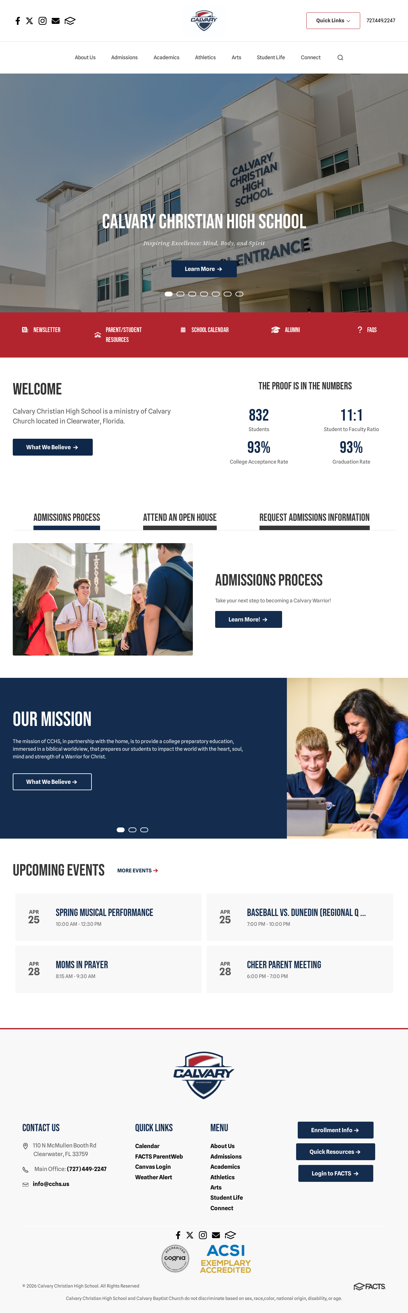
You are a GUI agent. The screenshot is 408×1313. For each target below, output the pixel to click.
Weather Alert (153, 1177)
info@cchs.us (51, 1184)
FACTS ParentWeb (159, 1156)
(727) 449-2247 (87, 1169)
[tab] (66, 520)
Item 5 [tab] (231, 294)
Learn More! (249, 620)
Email (56, 21)
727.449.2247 (381, 21)
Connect (313, 57)
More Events (138, 871)
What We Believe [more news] (52, 447)
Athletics (208, 57)
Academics (169, 57)
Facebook (17, 21)
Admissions (127, 57)
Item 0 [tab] (172, 294)
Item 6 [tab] (243, 294)
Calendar (147, 1146)
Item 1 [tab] (184, 294)
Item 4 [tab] (219, 294)
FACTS (70, 21)
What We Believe (52, 782)
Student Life (273, 57)
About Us (88, 57)
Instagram (43, 21)
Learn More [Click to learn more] (204, 269)
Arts (239, 57)
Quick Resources (336, 1152)
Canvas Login (153, 1166)
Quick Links (333, 21)
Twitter (29, 21)
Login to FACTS (336, 1174)
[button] (340, 57)
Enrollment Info (335, 1130)
